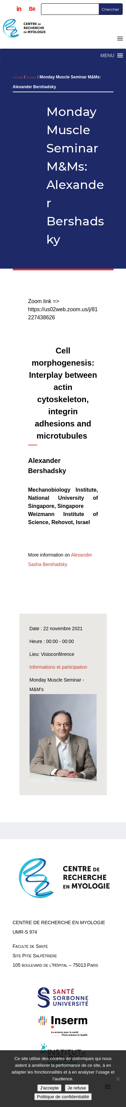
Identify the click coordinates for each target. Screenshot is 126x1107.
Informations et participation (58, 667)
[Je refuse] (117, 1078)
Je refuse (77, 1087)
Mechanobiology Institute (62, 490)
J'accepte (49, 1087)
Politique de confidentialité (63, 1096)
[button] (107, 55)
